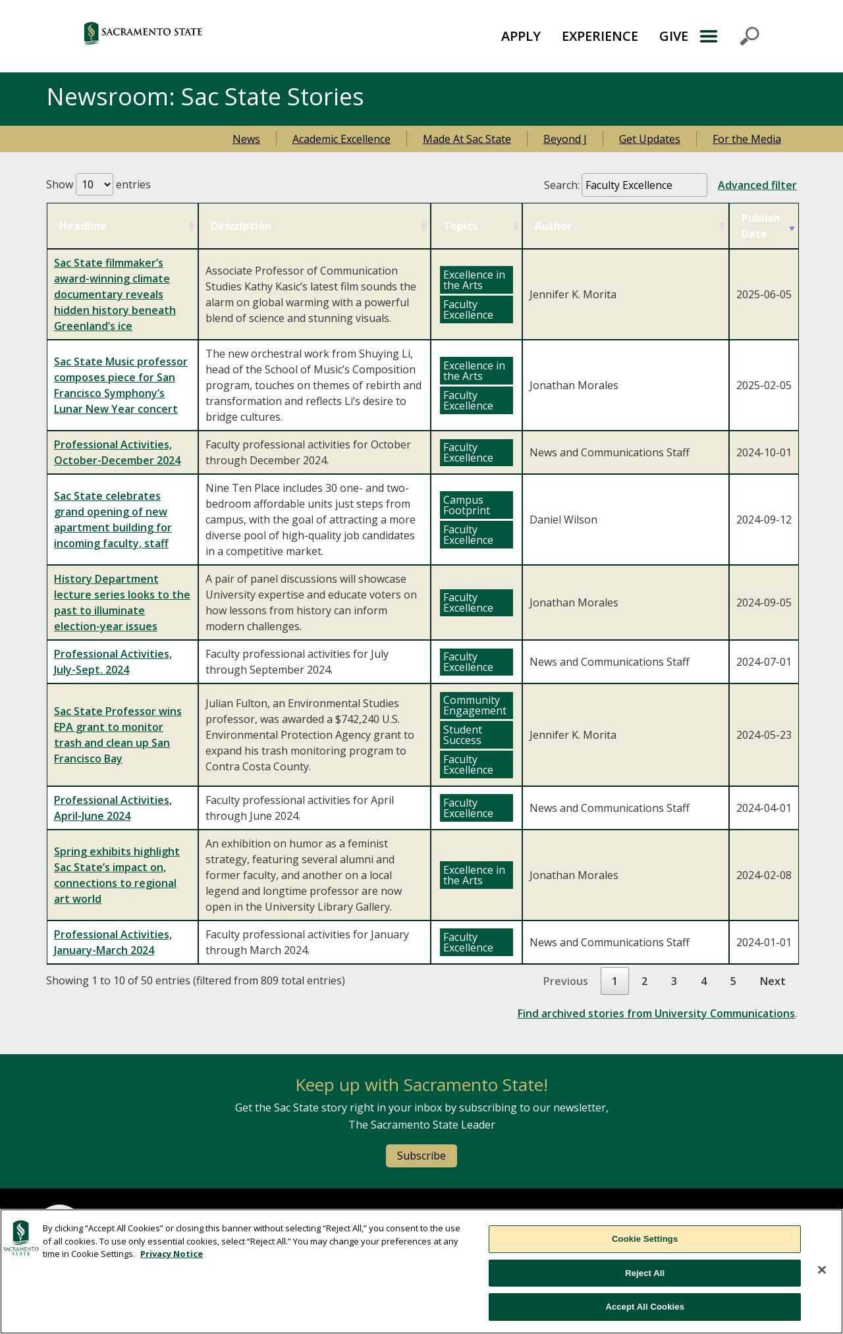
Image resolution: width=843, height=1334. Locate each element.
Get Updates (649, 139)
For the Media (747, 139)
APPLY (521, 36)
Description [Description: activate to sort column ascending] (241, 226)
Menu (729, 36)
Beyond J (565, 139)
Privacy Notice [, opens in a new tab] (171, 1254)
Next (773, 981)
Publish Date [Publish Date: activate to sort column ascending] (761, 226)
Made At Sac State (467, 139)
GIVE (673, 36)
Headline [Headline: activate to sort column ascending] (83, 226)
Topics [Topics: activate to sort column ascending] (460, 226)
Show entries (98, 184)
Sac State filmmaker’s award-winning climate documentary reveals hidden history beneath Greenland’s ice (115, 294)
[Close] (821, 1270)
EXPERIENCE (600, 36)
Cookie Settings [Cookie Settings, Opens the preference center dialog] (645, 1239)
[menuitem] (521, 36)
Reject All (645, 1273)
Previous (565, 981)
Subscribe (421, 1155)
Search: (670, 185)
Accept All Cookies (644, 1307)
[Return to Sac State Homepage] (202, 36)
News (246, 139)
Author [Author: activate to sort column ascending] (553, 226)
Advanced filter (757, 185)
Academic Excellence (341, 139)
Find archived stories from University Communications (656, 1013)
